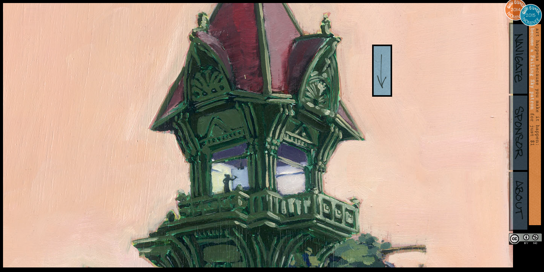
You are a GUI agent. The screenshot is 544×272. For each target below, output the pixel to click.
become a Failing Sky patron (532, 69)
